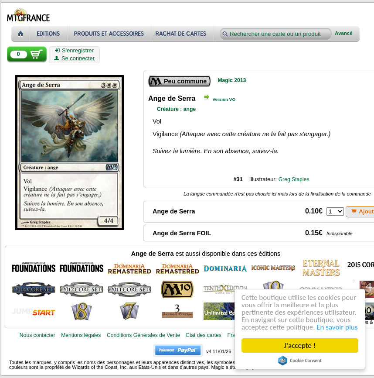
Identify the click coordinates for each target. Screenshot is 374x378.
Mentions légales (81, 335)
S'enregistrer (74, 51)
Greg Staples (294, 179)
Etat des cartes (203, 335)
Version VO (223, 99)
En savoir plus (336, 327)
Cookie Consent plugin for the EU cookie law (300, 360)
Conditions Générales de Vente (143, 335)
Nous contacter (37, 335)
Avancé (344, 33)
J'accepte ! (300, 345)
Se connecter (74, 58)
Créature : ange (176, 109)
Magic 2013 (232, 80)
